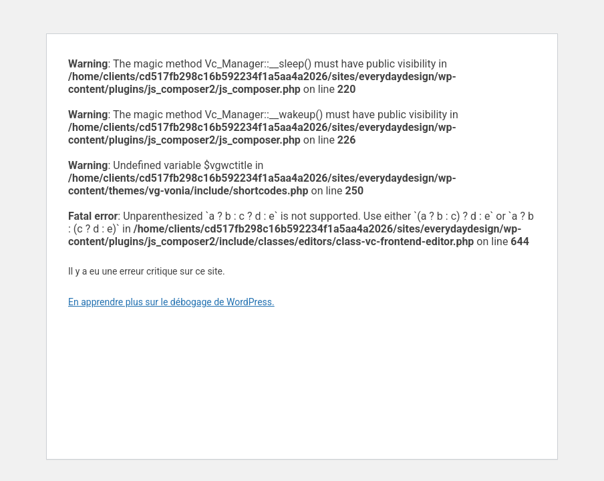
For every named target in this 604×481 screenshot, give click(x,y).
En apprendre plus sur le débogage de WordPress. (171, 302)
